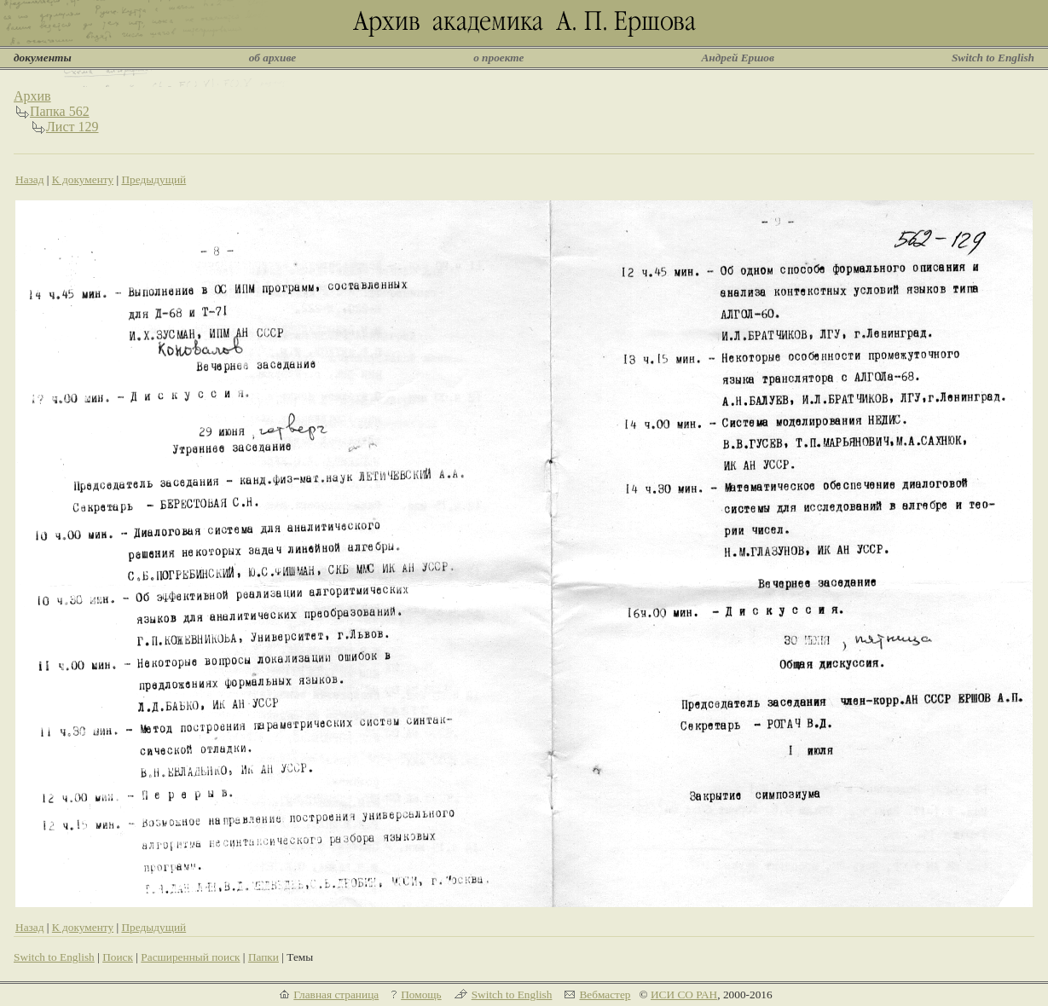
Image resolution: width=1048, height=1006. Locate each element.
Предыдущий (153, 179)
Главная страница (336, 994)
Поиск (117, 957)
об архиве (273, 57)
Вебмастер (604, 994)
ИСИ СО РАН (684, 994)
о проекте (498, 57)
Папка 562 (60, 111)
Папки (263, 957)
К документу (82, 179)
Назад (29, 179)
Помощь (421, 994)
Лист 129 (72, 126)
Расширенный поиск (190, 957)
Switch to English (993, 57)
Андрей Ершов (737, 57)
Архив (32, 96)
